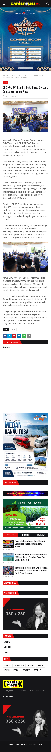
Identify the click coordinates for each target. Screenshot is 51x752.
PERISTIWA (26, 670)
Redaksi (24, 744)
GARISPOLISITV (19, 665)
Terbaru (25, 535)
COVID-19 (7, 665)
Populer (10, 535)
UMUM (13, 75)
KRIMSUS (41, 665)
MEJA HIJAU (7, 647)
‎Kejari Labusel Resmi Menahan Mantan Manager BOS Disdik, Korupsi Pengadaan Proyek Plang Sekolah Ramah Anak (31, 557)
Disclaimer (32, 744)
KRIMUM (7, 670)
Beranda (6, 75)
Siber (40, 744)
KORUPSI (7, 642)
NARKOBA (16, 670)
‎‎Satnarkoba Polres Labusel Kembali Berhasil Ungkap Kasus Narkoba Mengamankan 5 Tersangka (30, 544)
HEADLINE (31, 665)
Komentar (41, 535)
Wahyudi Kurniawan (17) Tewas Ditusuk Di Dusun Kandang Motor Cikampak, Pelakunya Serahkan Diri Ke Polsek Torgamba (31, 570)
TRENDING (37, 670)
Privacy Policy (14, 744)
